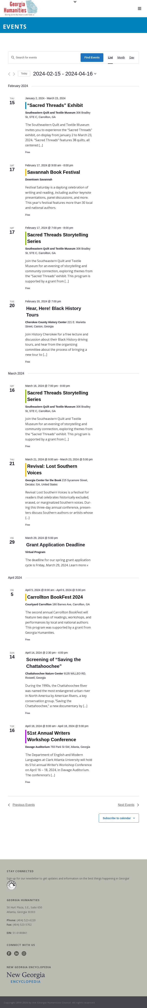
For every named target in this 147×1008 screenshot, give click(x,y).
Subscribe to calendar (117, 818)
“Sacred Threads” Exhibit (55, 105)
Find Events (92, 57)
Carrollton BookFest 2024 (55, 597)
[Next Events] (14, 74)
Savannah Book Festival (53, 172)
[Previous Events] (9, 74)
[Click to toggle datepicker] (64, 74)
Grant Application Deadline (55, 544)
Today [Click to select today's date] (24, 73)
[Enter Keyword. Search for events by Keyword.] (44, 58)
